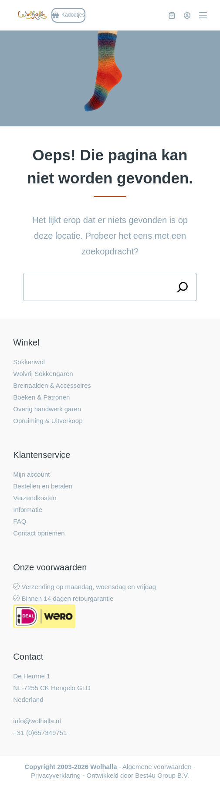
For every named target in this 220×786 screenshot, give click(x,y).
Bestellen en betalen (42, 486)
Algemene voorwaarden (156, 766)
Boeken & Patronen (41, 397)
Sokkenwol (29, 362)
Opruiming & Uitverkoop (47, 420)
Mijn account (31, 474)
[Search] (182, 287)
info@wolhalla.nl (37, 721)
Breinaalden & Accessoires (52, 385)
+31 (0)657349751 (40, 732)
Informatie (27, 509)
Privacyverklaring (56, 775)
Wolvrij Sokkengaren (43, 373)
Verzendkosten (34, 497)
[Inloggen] (187, 15)
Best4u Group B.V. (162, 775)
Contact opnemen (38, 533)
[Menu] (203, 15)
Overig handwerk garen (47, 409)
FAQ (19, 521)
